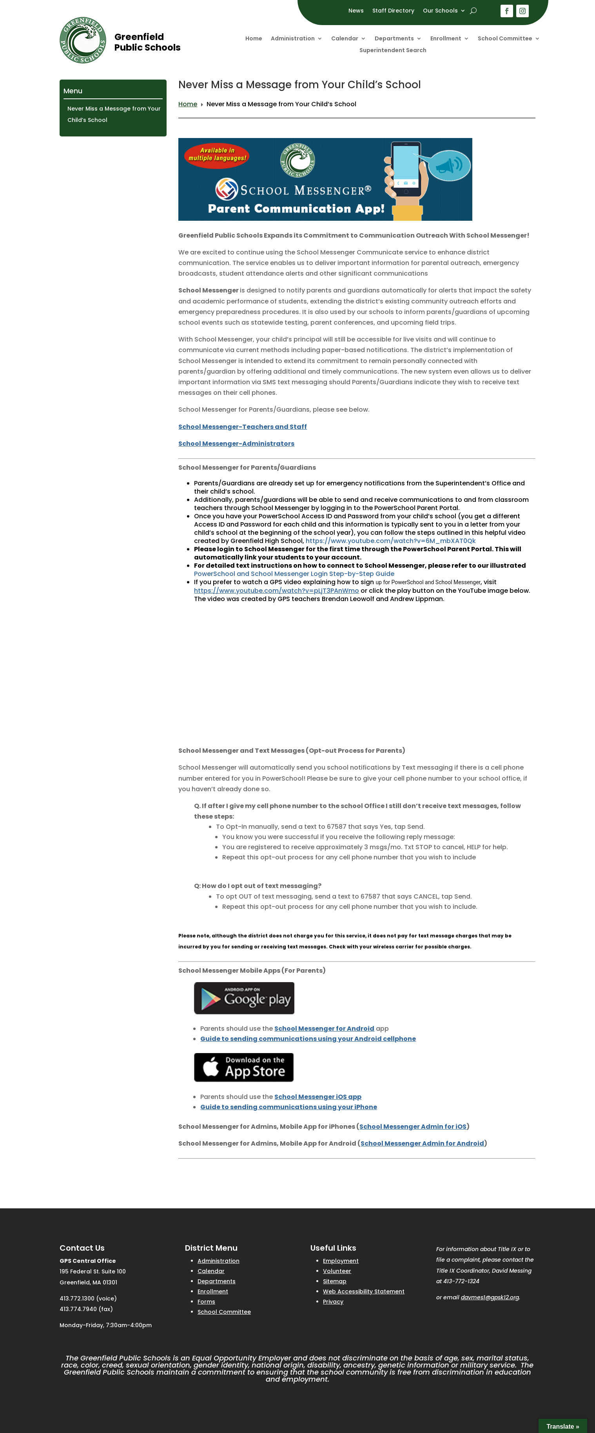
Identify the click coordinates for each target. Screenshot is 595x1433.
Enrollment (445, 39)
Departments (394, 39)
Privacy (333, 1302)
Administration (293, 39)
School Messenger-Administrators (236, 443)
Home (253, 39)
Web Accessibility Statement (364, 1291)
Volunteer (337, 1271)
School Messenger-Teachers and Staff (242, 426)
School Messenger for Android (324, 1028)
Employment (341, 1261)
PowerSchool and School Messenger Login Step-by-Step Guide (294, 573)
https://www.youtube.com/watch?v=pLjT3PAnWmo (276, 590)
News (356, 11)
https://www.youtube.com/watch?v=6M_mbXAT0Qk (391, 540)
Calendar (344, 39)
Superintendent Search (392, 50)
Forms (206, 1302)
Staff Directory (393, 11)
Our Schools (440, 11)
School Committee (505, 39)
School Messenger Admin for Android (422, 1143)
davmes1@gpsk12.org (490, 1297)
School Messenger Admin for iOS (412, 1126)
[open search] (473, 10)
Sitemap (334, 1281)
